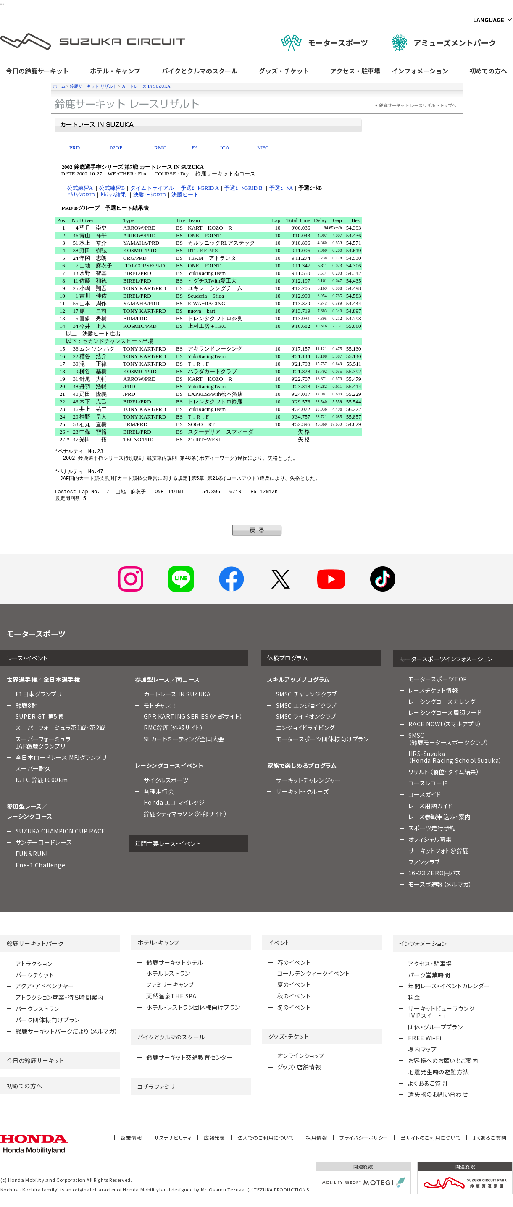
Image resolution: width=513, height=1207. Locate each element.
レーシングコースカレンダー (444, 701)
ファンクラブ (424, 862)
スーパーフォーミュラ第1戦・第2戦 (61, 727)
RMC (160, 147)
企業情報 (131, 1137)
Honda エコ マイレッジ (174, 802)
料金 (414, 997)
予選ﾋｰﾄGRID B (243, 188)
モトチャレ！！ (160, 705)
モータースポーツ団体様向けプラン (322, 739)
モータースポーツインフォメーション (446, 659)
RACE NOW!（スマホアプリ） (445, 724)
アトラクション (34, 963)
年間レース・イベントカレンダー (448, 986)
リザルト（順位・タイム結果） (444, 771)
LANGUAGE (488, 20)
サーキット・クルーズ (302, 791)
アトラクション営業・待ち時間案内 (60, 997)
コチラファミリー (158, 1086)
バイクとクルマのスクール (199, 70)
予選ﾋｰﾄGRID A (200, 188)
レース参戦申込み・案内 (439, 816)
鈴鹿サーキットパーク (35, 943)
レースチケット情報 (433, 690)
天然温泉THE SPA (171, 996)
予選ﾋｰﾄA (281, 188)
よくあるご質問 (427, 1083)
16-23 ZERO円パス (434, 873)
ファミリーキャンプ (170, 984)
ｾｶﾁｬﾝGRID (81, 194)
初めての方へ (488, 70)
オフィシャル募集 (430, 839)
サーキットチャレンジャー (308, 780)
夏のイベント (293, 984)
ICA (224, 147)
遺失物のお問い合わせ (438, 1094)
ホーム (59, 86)
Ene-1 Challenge (41, 865)
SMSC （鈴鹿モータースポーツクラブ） (448, 738)
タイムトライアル (152, 188)
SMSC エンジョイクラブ (306, 705)
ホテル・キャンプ (115, 70)
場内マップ (422, 1049)
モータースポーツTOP (437, 679)
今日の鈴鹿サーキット (37, 70)
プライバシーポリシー (363, 1137)
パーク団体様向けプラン (48, 1020)
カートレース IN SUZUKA (145, 86)
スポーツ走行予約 (432, 828)
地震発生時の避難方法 (438, 1072)
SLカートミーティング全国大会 (184, 739)
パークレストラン (37, 1008)
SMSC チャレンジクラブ (306, 694)
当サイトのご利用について (430, 1137)
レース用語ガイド (430, 805)
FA (195, 147)
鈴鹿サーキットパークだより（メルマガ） (67, 1031)
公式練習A (80, 188)
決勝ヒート (185, 194)
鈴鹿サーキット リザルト (93, 86)
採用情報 (316, 1137)
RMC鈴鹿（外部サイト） (174, 727)
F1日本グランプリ (39, 694)
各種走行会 (159, 791)
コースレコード (427, 783)
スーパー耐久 (33, 768)
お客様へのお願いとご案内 (443, 1060)
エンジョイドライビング (305, 727)
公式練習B (112, 188)
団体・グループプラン (435, 1027)
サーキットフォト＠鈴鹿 (438, 850)
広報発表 (214, 1137)
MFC (262, 147)
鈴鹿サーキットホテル (174, 962)
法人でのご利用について (265, 1137)
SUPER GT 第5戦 (40, 716)
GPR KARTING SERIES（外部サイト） (193, 716)
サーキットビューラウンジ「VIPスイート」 (441, 1012)
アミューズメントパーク (444, 42)
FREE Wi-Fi (424, 1038)
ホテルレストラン (168, 973)
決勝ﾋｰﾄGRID (149, 194)
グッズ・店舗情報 (299, 1067)
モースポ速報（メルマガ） (440, 884)
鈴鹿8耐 (26, 705)
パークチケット (35, 975)
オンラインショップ (301, 1055)
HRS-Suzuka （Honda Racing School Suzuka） (455, 757)
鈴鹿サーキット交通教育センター (189, 1057)
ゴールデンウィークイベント (313, 973)
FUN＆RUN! (32, 853)
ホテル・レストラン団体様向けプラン (193, 1007)
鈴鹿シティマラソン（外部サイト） (186, 813)
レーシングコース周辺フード (445, 712)
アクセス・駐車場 (355, 70)
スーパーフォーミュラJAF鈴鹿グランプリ (43, 742)
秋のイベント (293, 996)
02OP (116, 147)
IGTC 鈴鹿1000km (42, 779)
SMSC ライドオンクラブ (306, 716)
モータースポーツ (324, 42)
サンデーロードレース (44, 842)
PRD (74, 147)
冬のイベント (293, 1007)
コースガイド (424, 794)
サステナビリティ (172, 1137)
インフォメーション (420, 70)
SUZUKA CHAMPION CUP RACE (60, 831)
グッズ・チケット (284, 70)
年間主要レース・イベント (168, 843)
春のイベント (293, 962)
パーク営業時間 (429, 975)
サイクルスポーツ (166, 780)
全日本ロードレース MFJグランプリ (61, 757)
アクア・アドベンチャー (45, 986)
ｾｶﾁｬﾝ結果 (113, 194)
